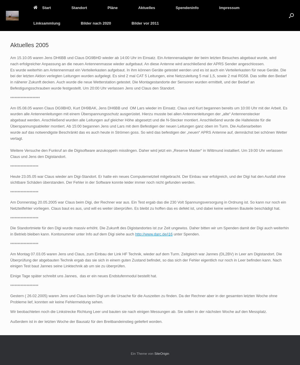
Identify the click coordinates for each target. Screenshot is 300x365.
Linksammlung (46, 23)
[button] (291, 15)
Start (42, 8)
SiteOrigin (161, 353)
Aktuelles (146, 8)
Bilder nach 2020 (96, 23)
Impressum (229, 8)
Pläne (113, 8)
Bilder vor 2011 (145, 23)
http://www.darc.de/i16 (154, 234)
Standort (79, 8)
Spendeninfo (187, 8)
